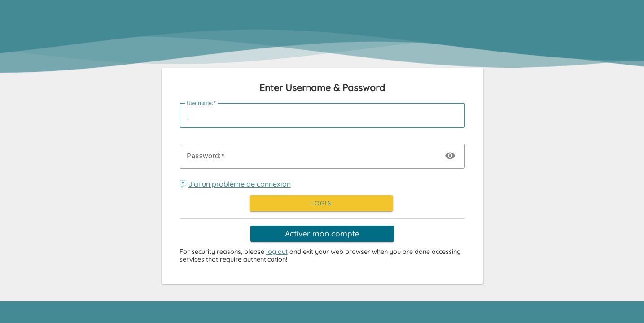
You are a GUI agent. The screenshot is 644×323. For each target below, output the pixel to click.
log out (277, 252)
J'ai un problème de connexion (235, 184)
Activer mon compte (322, 233)
